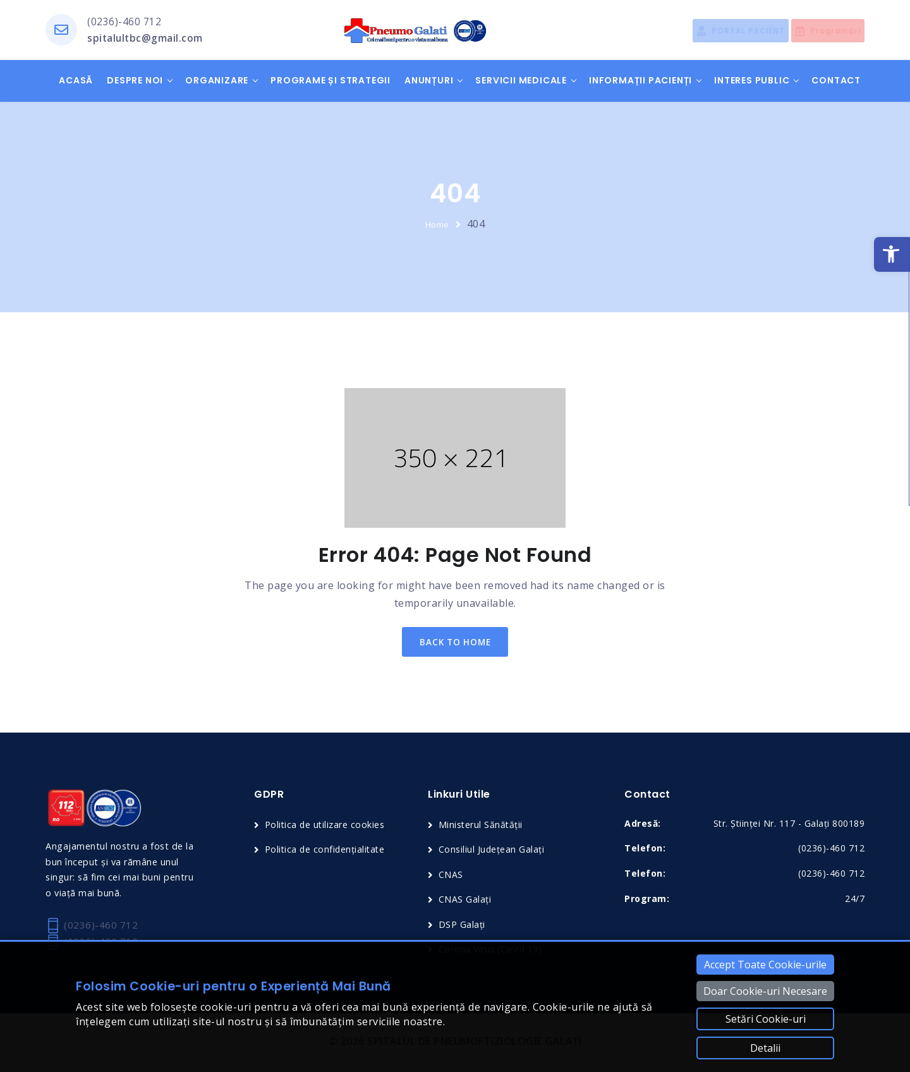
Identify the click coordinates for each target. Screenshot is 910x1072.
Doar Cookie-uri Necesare (765, 991)
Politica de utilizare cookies (328, 827)
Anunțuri (428, 81)
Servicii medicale (521, 81)
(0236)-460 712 (124, 22)
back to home (455, 644)
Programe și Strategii (330, 81)
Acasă (76, 81)
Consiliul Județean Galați (493, 852)
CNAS (451, 877)
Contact (836, 81)
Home (437, 225)
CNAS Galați (465, 902)
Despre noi (135, 81)
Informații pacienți (640, 81)
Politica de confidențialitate (328, 852)
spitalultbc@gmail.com (146, 39)
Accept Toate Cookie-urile (765, 965)
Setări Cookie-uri (765, 1019)
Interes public (751, 81)
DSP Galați (463, 926)
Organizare (216, 81)
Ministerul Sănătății (482, 827)
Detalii (765, 1048)
